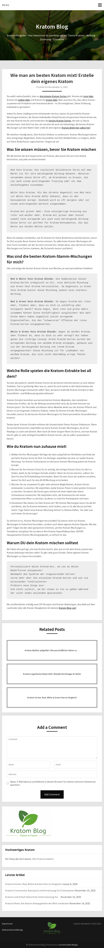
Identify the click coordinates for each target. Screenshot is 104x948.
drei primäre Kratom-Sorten (53, 96)
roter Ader (88, 96)
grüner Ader (51, 99)
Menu (5, 5)
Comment (52, 747)
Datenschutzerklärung (12, 929)
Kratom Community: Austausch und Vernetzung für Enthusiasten (40, 890)
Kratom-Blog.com (67, 607)
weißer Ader (24, 99)
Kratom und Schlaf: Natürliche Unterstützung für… (32, 896)
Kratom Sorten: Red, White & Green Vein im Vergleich (33, 884)
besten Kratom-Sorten (60, 120)
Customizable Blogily (68, 944)
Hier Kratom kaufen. (43, 858)
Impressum (7, 923)
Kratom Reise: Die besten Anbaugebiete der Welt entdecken (37, 903)
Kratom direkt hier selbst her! (76, 127)
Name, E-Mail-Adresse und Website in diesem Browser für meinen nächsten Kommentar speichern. (53, 783)
